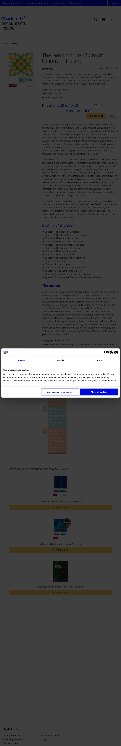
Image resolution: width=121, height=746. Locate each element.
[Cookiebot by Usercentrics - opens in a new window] (106, 352)
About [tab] (100, 360)
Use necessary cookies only (60, 392)
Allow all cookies (99, 392)
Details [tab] (60, 360)
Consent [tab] (21, 360)
